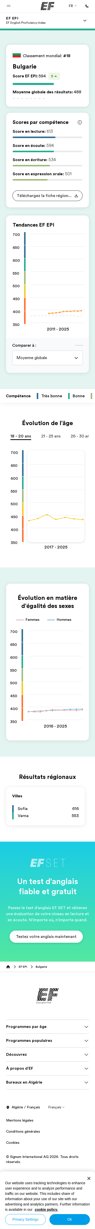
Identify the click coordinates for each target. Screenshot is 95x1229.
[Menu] (85, 20)
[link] (26, 20)
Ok (69, 1219)
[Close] (88, 1178)
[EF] (47, 6)
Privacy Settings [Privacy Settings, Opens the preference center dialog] (25, 1219)
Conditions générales (23, 1136)
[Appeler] (87, 6)
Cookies (13, 1148)
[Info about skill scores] (79, 122)
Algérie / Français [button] (23, 1112)
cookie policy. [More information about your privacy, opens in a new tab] (46, 1210)
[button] (8, 6)
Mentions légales (19, 1125)
